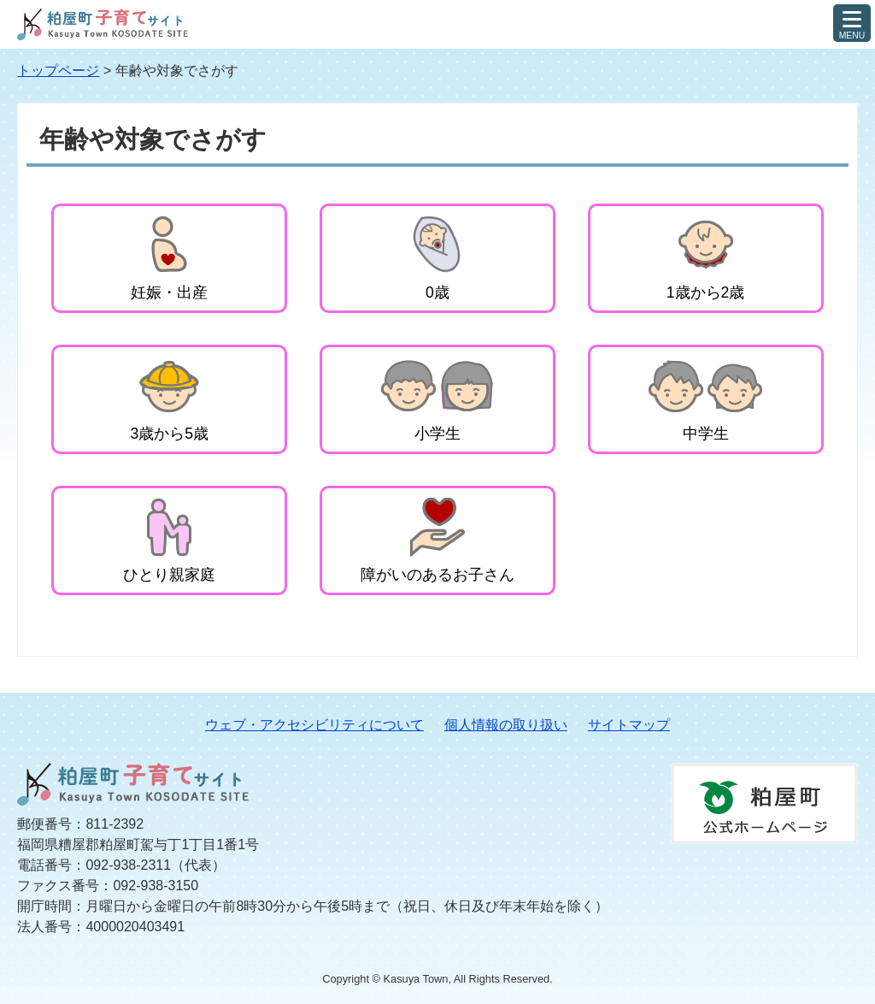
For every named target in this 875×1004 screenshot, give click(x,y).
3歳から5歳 (170, 433)
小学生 (437, 433)
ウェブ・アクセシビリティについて (314, 725)
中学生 (706, 433)
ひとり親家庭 (169, 574)
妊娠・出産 (169, 292)
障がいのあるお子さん (437, 574)
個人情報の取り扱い (505, 725)
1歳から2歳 (706, 292)
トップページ (58, 70)
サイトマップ (629, 725)
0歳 (437, 292)
